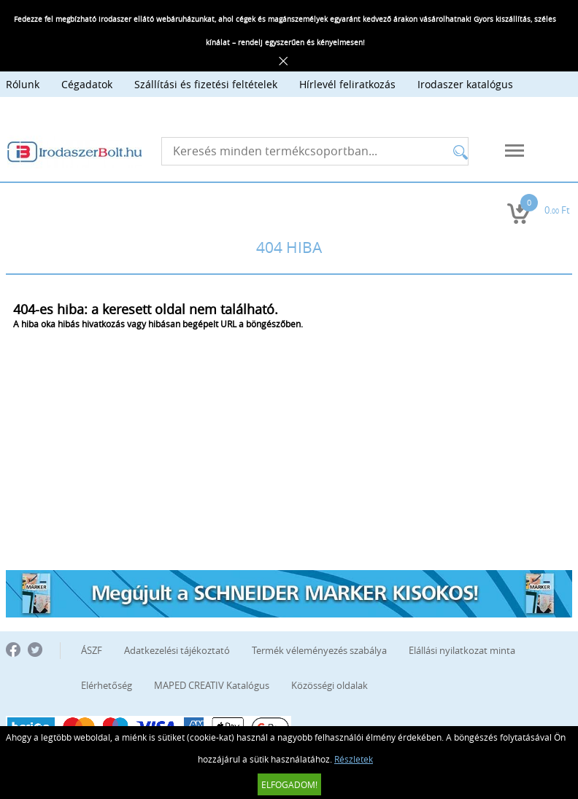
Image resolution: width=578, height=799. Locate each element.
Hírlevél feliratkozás (347, 84)
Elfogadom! (289, 784)
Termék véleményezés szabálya (319, 650)
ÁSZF (91, 650)
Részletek (353, 759)
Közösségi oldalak (329, 685)
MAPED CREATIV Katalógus (211, 685)
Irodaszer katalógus (465, 84)
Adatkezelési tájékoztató (177, 650)
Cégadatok (86, 84)
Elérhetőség (106, 685)
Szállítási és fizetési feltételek (205, 84)
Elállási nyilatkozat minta (462, 650)
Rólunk (22, 84)
